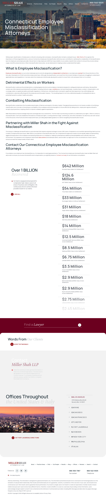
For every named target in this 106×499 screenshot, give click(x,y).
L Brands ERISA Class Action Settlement (74, 301)
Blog (64, 4)
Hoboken (76, 432)
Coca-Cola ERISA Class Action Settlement (74, 269)
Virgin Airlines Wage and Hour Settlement (74, 209)
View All (17, 194)
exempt (80, 73)
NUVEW (10, 493)
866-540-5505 (96, 2)
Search (76, 4)
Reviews (82, 464)
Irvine (75, 407)
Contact (95, 464)
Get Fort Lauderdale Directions (27, 438)
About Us (28, 4)
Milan (74, 446)
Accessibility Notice (38, 493)
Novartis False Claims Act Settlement (74, 168)
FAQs (45, 4)
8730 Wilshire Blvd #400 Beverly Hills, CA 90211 (79, 401)
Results (59, 4)
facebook (17, 471)
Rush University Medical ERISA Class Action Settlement (74, 291)
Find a (34, 325)
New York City (78, 437)
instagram (21, 471)
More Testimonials (21, 344)
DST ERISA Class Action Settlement (74, 179)
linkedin (26, 471)
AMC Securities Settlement (74, 218)
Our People (51, 4)
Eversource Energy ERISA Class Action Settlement (74, 228)
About (32, 464)
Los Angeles (78, 397)
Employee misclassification (14, 73)
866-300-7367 (74, 471)
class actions (42, 137)
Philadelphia (78, 442)
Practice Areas (37, 4)
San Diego (76, 412)
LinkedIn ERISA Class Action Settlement (74, 259)
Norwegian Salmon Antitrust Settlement (74, 200)
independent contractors (60, 73)
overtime (54, 89)
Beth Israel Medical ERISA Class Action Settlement (74, 280)
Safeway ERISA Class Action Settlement (74, 250)
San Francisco (79, 417)
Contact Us (84, 4)
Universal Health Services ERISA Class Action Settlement (74, 239)
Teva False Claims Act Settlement (74, 190)
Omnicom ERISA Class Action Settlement (74, 311)
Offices (70, 4)
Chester (76, 422)
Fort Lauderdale (79, 427)
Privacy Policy (48, 493)
